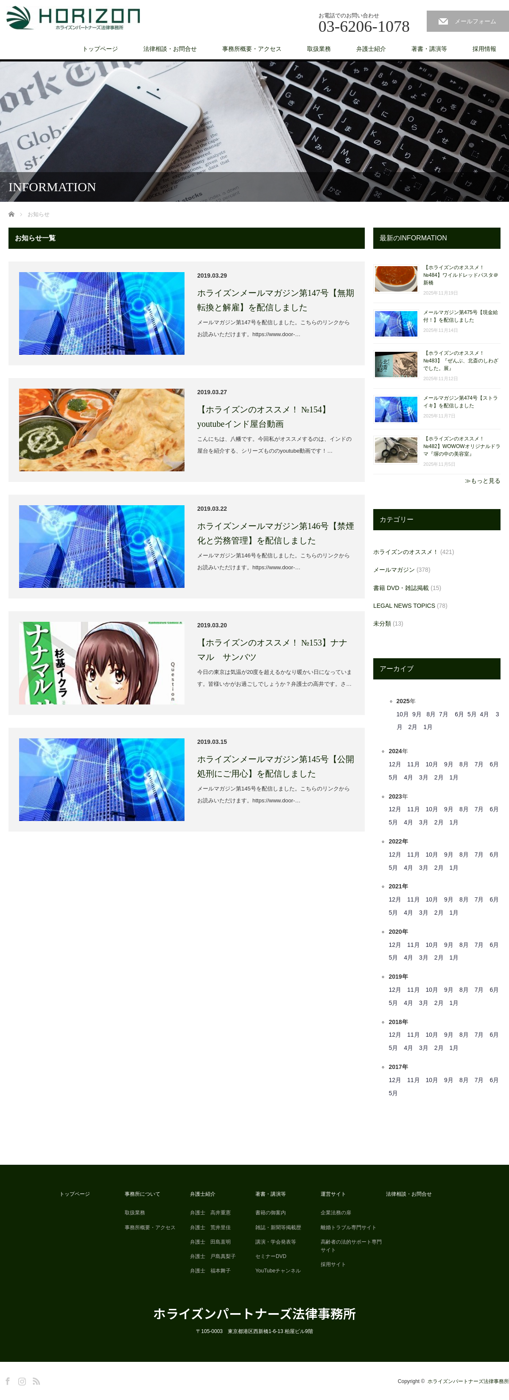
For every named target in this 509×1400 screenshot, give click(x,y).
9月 (417, 714)
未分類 (382, 623)
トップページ (100, 48)
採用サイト (333, 1264)
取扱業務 (319, 48)
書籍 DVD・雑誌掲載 (401, 587)
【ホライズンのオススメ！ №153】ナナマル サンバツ (272, 650)
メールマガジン (394, 569)
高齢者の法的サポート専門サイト (351, 1246)
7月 (443, 714)
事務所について (142, 1194)
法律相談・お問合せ (170, 48)
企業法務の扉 (336, 1213)
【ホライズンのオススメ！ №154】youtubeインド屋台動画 (263, 417)
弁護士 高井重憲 (210, 1213)
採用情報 (484, 48)
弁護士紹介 (371, 48)
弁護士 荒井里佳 (210, 1227)
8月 (431, 714)
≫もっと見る (483, 480)
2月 (413, 727)
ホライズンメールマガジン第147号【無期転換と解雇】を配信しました (275, 300)
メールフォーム (475, 21)
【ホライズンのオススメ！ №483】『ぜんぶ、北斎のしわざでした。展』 (460, 360)
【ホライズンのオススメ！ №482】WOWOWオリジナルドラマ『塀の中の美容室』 (462, 446)
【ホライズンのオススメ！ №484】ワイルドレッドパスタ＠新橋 (460, 275)
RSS (35, 1379)
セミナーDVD (270, 1256)
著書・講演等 (429, 48)
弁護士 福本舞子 (210, 1271)
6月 (459, 714)
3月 (423, 777)
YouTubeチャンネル (278, 1271)
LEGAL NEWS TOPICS (404, 605)
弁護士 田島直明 (210, 1242)
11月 (413, 764)
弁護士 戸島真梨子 (213, 1256)
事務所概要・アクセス (252, 48)
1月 (428, 727)
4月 (484, 714)
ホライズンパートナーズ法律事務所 (254, 1313)
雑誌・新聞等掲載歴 (278, 1227)
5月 (472, 714)
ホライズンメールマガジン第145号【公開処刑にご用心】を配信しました (275, 766)
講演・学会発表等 (275, 1242)
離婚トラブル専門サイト (349, 1227)
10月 (403, 714)
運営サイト (333, 1194)
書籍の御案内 (270, 1213)
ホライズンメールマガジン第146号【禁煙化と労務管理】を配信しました (275, 533)
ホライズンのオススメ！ (406, 551)
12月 (395, 764)
